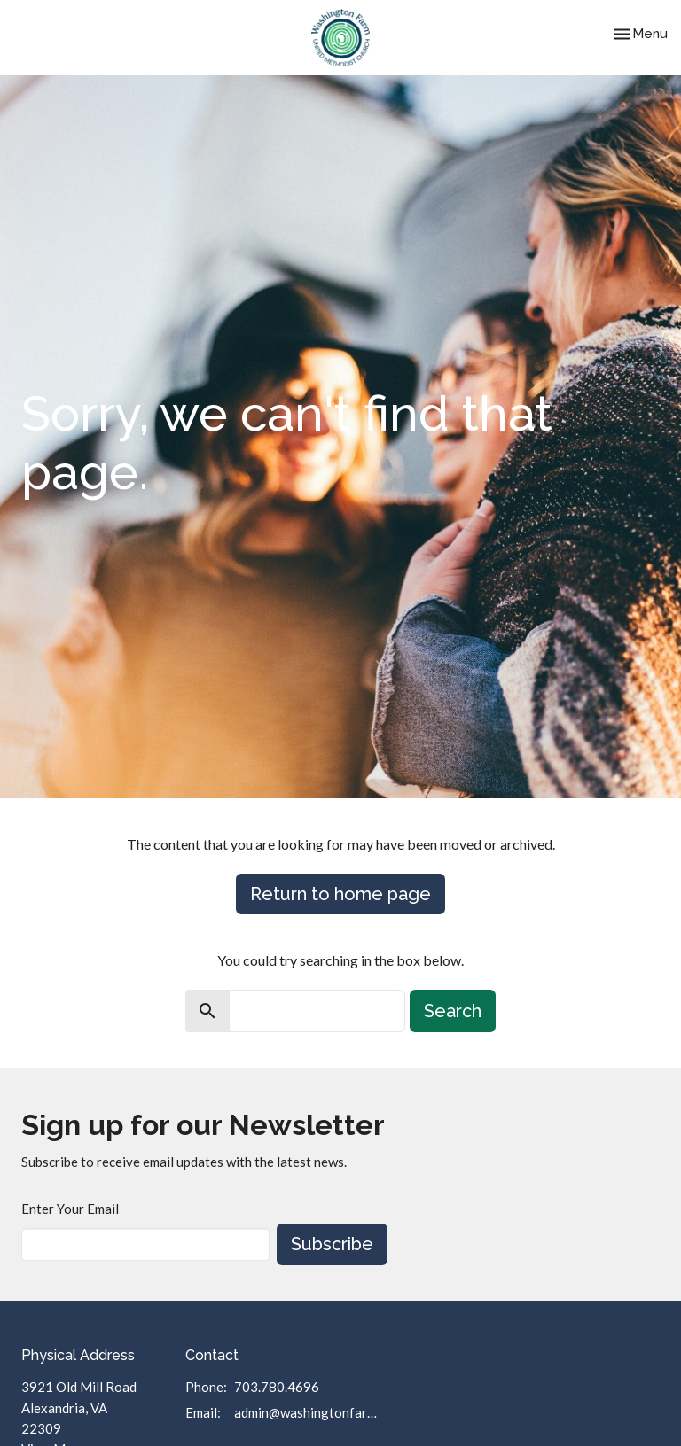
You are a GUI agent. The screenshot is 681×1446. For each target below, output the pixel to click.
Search (452, 1011)
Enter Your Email (70, 1209)
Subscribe (332, 1244)
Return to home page (340, 894)
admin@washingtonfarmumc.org (310, 1412)
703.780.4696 (276, 1387)
